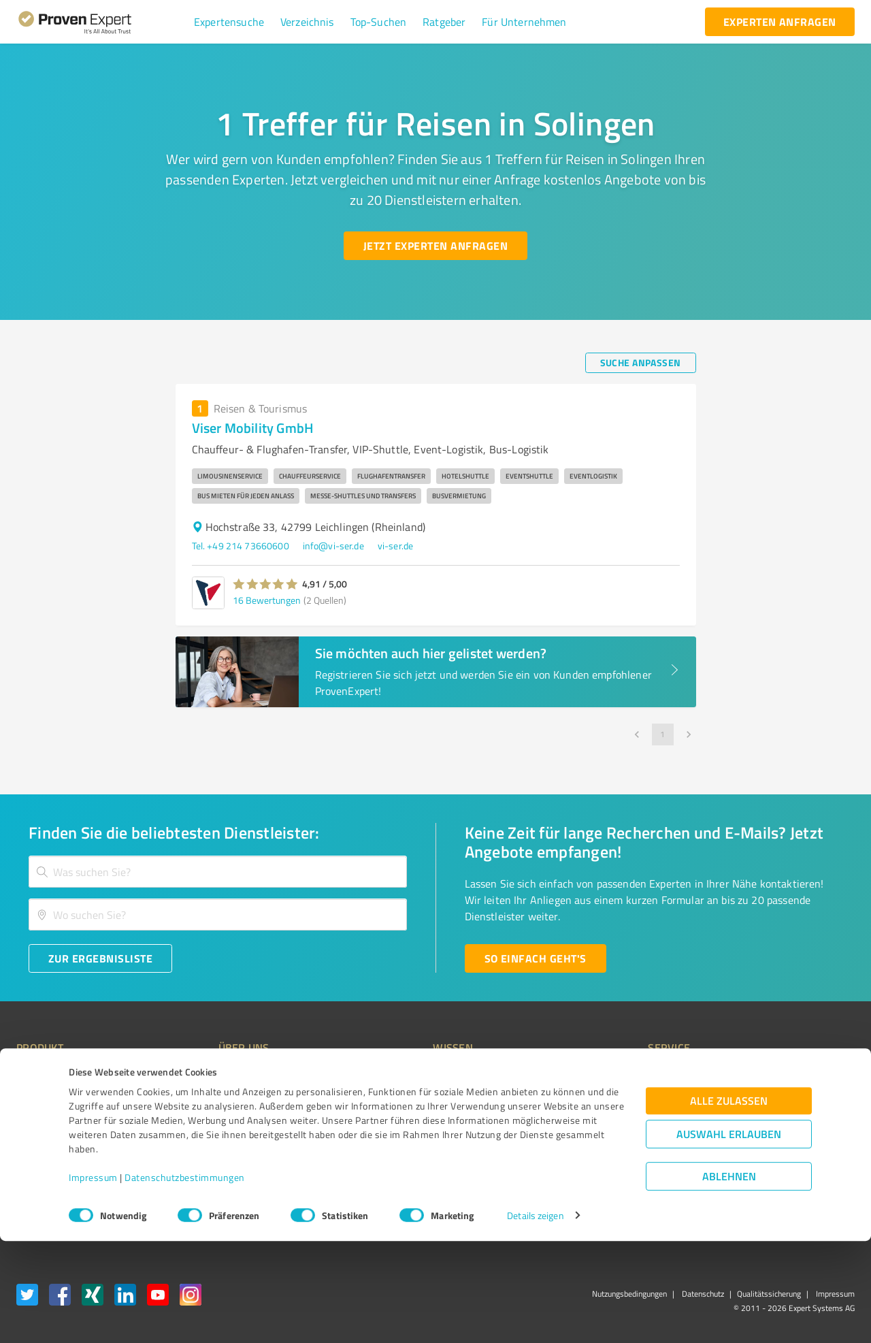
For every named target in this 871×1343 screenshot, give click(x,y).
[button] (229, 22)
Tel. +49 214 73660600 (240, 545)
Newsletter (595, 1100)
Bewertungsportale (421, 1124)
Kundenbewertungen (425, 1148)
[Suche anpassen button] (640, 363)
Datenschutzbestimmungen (185, 1279)
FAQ (390, 1100)
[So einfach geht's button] (535, 958)
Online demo (597, 1124)
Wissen (397, 1076)
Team (204, 1124)
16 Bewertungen (267, 600)
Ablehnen (729, 1278)
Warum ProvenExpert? (238, 1076)
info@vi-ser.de (333, 545)
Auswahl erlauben (728, 1236)
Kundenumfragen (52, 1100)
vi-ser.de (395, 545)
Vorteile (32, 1124)
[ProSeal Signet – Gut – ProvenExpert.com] (804, 1102)
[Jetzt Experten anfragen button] (435, 245)
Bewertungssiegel (53, 1076)
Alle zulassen (729, 1202)
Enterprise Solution (55, 1148)
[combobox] (218, 872)
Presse (586, 1076)
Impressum (93, 1279)
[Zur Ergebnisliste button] (100, 958)
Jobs (201, 1148)
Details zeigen (535, 1317)
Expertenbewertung (612, 1148)
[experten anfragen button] (780, 21)
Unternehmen (222, 1100)
